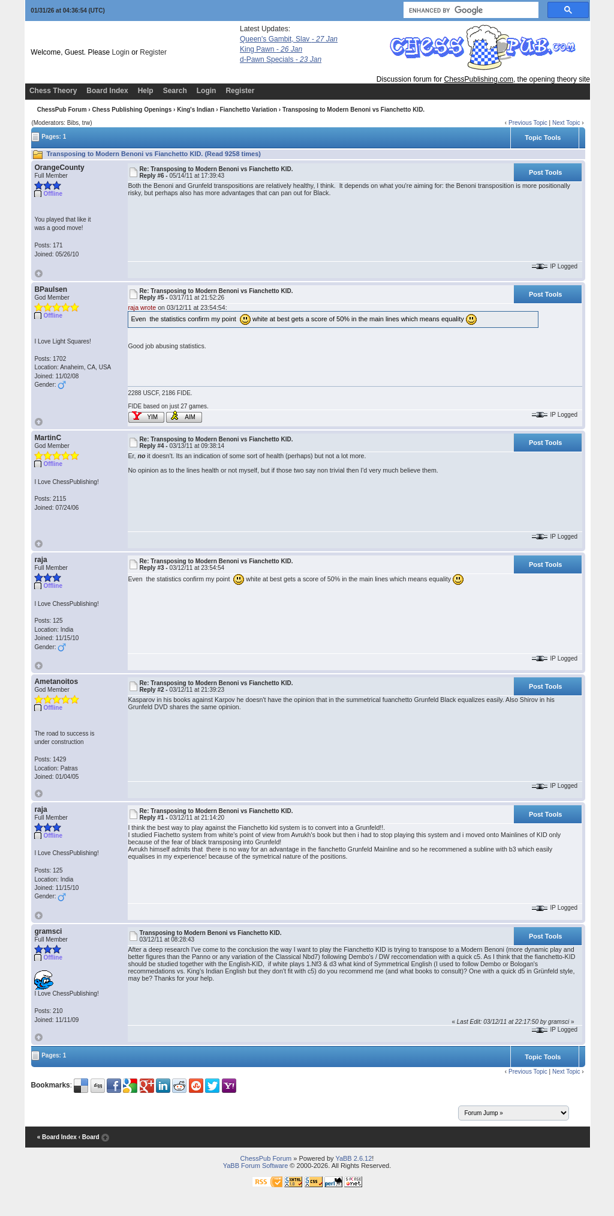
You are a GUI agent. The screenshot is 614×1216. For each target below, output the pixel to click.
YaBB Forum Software (255, 1165)
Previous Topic (527, 122)
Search (175, 90)
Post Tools (545, 172)
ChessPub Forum (62, 109)
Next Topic (566, 122)
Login (121, 52)
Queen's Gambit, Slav (289, 39)
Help (146, 90)
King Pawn (271, 49)
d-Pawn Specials (280, 59)
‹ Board (89, 1137)
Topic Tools (543, 137)
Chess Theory (53, 90)
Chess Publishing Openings (131, 109)
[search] (470, 10)
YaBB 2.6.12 (353, 1158)
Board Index (107, 90)
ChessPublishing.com (478, 79)
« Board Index (57, 1137)
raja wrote (142, 307)
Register (153, 52)
